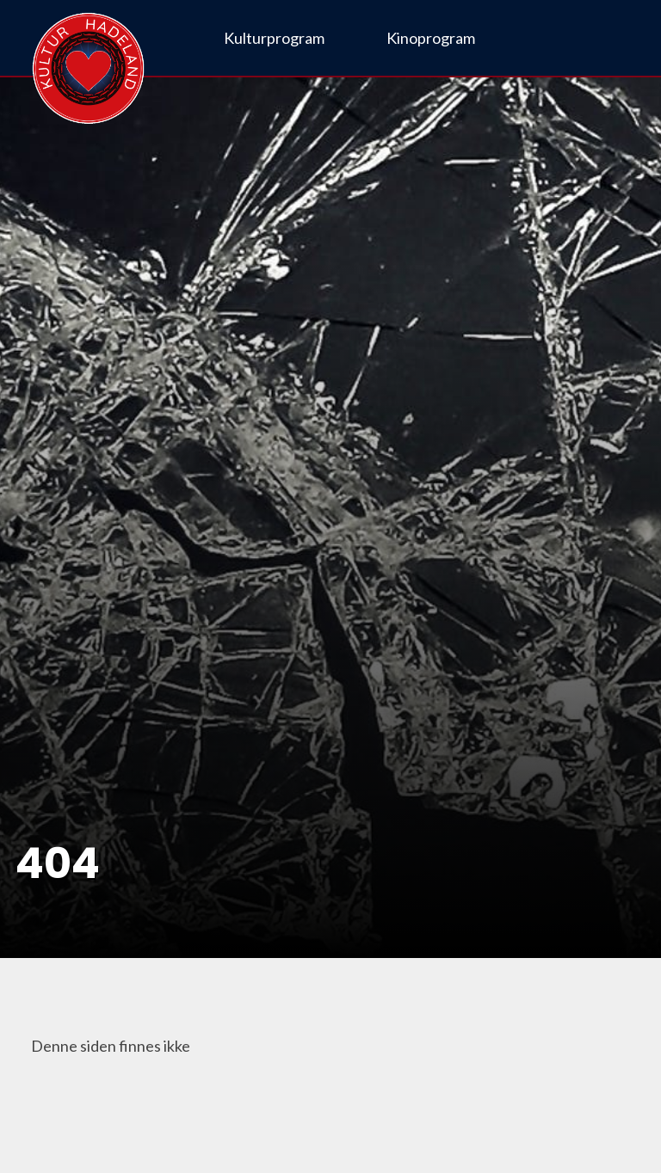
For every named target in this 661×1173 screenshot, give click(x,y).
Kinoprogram (430, 37)
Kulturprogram (274, 37)
